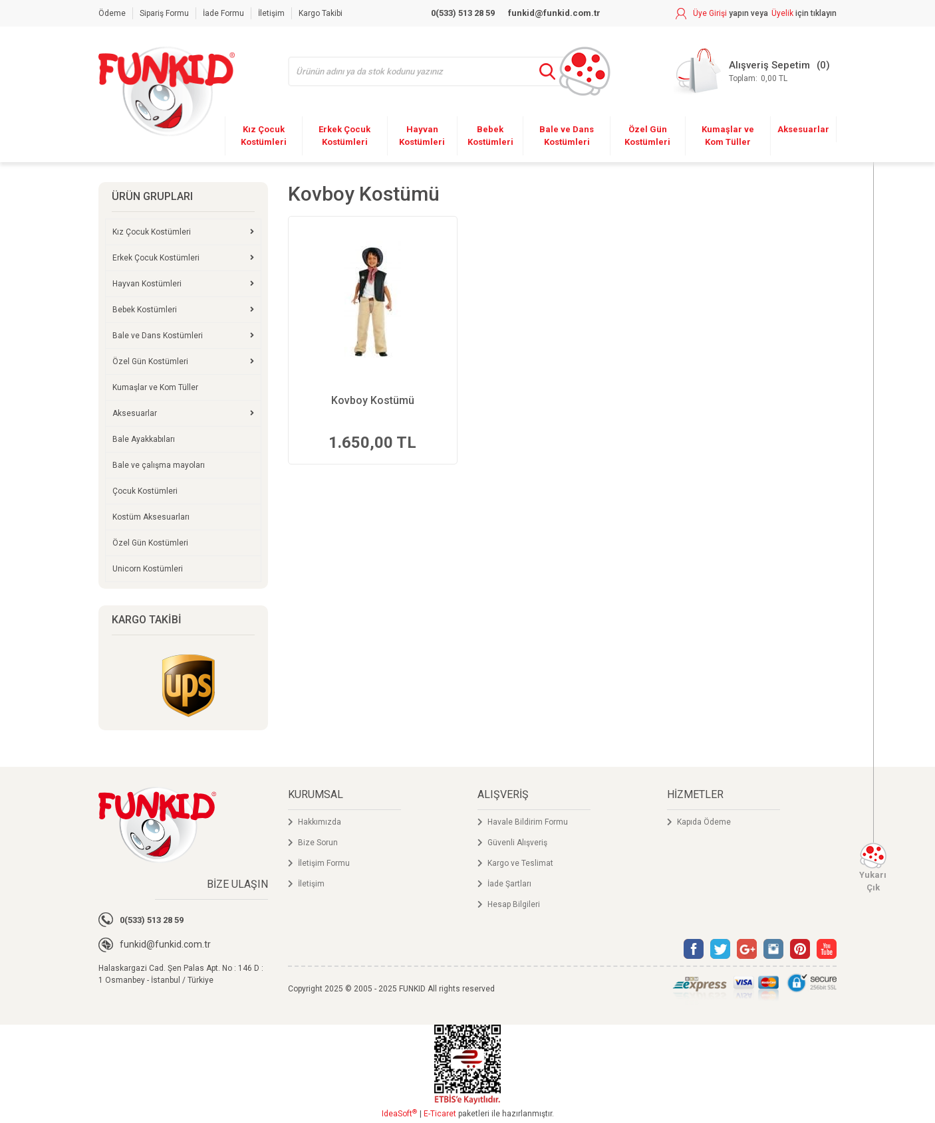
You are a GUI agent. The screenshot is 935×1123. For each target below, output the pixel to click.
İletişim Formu (324, 863)
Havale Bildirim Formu (527, 822)
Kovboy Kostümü (372, 400)
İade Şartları (509, 883)
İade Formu (223, 13)
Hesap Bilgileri (513, 904)
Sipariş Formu (164, 13)
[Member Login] (722, 13)
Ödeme (112, 13)
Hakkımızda (319, 822)
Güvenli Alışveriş (517, 842)
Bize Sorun (318, 842)
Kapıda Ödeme (704, 822)
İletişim (271, 13)
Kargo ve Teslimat (520, 863)
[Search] (436, 71)
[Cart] (752, 71)
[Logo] (166, 91)
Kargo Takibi (320, 13)
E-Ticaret (440, 1113)
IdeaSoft (399, 1113)
